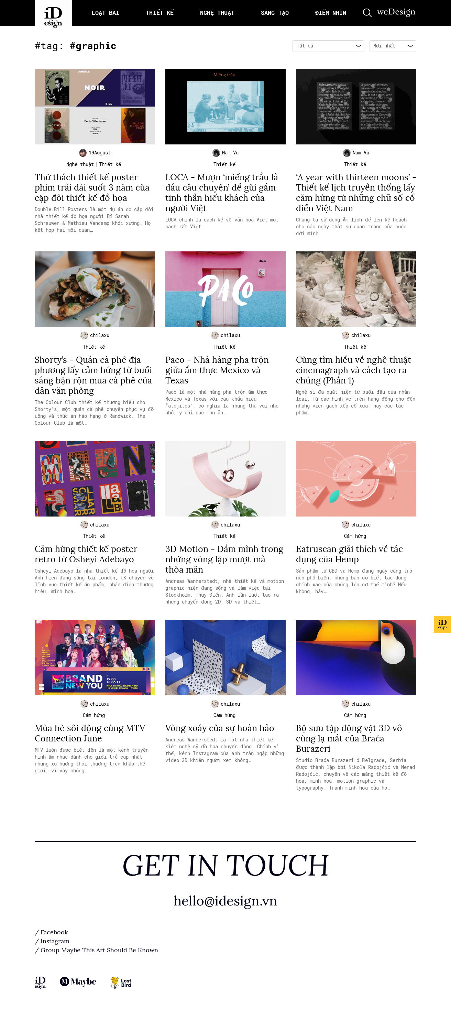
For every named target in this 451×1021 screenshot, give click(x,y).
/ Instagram (52, 947)
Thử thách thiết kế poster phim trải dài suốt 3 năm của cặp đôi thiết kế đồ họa (92, 189)
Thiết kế (110, 166)
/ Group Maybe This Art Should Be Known (96, 956)
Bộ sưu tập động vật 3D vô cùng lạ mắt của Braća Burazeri (349, 744)
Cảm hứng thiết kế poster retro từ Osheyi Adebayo (86, 558)
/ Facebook (51, 938)
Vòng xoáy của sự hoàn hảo (219, 734)
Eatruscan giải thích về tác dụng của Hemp (349, 558)
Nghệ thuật (80, 166)
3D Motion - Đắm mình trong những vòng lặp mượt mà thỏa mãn (224, 563)
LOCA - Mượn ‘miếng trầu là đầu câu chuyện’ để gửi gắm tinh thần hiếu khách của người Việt (221, 194)
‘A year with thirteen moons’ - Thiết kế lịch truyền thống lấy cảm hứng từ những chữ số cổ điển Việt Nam (356, 194)
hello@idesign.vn (225, 907)
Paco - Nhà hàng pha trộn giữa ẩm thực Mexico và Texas (217, 373)
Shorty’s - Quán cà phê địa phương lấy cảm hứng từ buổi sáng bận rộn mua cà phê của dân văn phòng (93, 378)
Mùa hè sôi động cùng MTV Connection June (90, 739)
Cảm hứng (355, 540)
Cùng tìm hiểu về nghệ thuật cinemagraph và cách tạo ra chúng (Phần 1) (353, 373)
